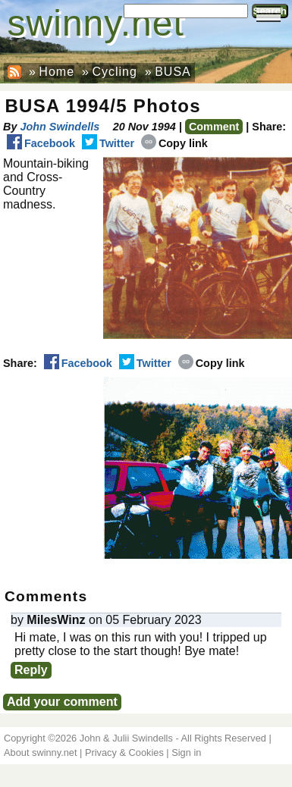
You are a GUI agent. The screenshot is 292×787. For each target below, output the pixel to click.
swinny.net (96, 23)
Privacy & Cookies (124, 752)
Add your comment (62, 701)
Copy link (174, 143)
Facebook (41, 143)
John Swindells (59, 127)
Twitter (108, 143)
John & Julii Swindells (126, 738)
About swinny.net (40, 752)
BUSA (173, 71)
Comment (214, 127)
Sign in (186, 752)
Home (56, 71)
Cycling (114, 71)
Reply (31, 669)
